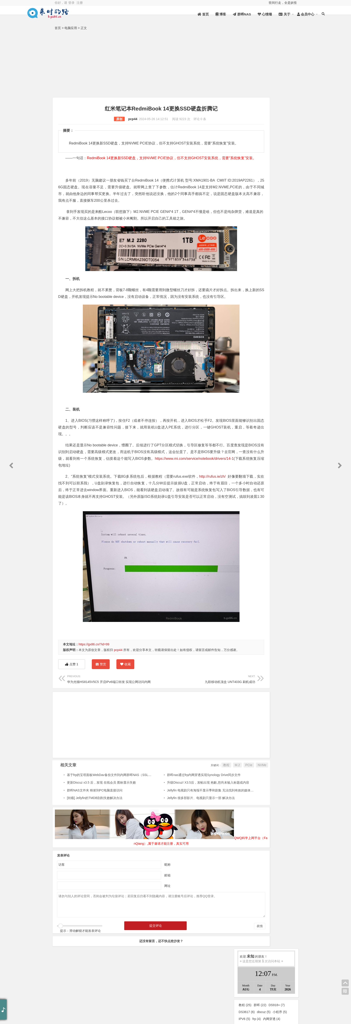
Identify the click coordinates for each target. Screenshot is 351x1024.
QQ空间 (274, 995)
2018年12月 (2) (280, 598)
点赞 (71, 703)
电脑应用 (70, 28)
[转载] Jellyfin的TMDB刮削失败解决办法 (94, 837)
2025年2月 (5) (252, 430)
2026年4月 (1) (252, 396)
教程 (188, 804)
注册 (80, 2)
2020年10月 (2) (252, 539)
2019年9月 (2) (280, 564)
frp (256, 167)
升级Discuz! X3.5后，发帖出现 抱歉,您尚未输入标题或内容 (190, 822)
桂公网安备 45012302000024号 (148, 1003)
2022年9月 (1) (280, 488)
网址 (148, 924)
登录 (71, 2)
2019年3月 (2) (252, 590)
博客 (190, 14)
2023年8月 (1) (252, 463)
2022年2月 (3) (252, 514)
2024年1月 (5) (280, 447)
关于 (254, 14)
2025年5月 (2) (252, 421)
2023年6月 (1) (280, 463)
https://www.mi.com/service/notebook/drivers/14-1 (108, 499)
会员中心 (275, 14)
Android (252, 249)
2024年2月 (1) (252, 447)
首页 (173, 14)
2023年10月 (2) (280, 455)
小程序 (280, 160)
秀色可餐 (280, 232)
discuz (264, 160)
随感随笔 (252, 274)
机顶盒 (268, 174)
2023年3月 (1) (280, 472)
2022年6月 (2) (252, 497)
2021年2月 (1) (252, 530)
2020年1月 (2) (280, 556)
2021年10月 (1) (252, 522)
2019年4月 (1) (280, 581)
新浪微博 (274, 1007)
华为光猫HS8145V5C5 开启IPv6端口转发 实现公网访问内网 (109, 718)
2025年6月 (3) (280, 413)
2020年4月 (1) (280, 547)
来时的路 (280, 223)
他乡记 (280, 265)
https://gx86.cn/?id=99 (94, 678)
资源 (70, 994)
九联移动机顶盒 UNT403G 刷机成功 (179, 718)
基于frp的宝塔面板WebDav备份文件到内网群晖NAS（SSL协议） (112, 814)
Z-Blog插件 (249, 174)
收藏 (125, 703)
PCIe (210, 804)
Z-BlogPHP (200, 1003)
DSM (266, 195)
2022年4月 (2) (252, 505)
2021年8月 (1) (280, 522)
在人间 (252, 232)
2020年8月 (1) (280, 539)
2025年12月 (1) (252, 405)
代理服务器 (249, 201)
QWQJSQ (145, 994)
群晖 (260, 153)
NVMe (223, 804)
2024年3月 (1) (280, 438)
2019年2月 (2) (280, 590)
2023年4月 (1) (252, 472)
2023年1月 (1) (280, 480)
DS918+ (277, 153)
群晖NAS (212, 14)
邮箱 (148, 913)
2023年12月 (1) (252, 455)
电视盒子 (247, 188)
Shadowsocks (251, 181)
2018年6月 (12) (252, 623)
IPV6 (244, 167)
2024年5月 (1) (252, 438)
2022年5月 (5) (280, 497)
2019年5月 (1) (252, 581)
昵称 (148, 903)
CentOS (285, 174)
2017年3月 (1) (280, 623)
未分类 (252, 223)
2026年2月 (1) (280, 396)
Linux (252, 257)
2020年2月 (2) (252, 556)
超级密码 (266, 188)
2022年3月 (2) (280, 505)
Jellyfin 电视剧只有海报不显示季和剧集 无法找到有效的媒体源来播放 (197, 829)
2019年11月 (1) (252, 564)
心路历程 (252, 265)
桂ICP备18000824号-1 (103, 1003)
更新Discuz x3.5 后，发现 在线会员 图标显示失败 (101, 822)
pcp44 (113, 119)
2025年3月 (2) (280, 421)
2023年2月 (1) (252, 480)
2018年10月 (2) (252, 606)
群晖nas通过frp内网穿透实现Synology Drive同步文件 (185, 814)
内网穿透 (271, 167)
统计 (105, 994)
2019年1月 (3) (252, 598)
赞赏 (101, 704)
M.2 (198, 804)
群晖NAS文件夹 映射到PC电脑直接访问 (94, 829)
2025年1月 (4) (280, 430)
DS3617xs (248, 195)
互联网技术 (252, 240)
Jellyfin (285, 188)
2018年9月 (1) (280, 606)
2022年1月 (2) (280, 514)
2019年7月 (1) (252, 573)
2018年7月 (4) (280, 615)
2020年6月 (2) (252, 547)
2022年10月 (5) (252, 488)
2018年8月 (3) (252, 615)
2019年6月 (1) (280, 573)
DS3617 (247, 160)
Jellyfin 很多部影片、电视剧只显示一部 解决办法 (182, 837)
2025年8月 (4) (252, 413)
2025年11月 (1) (280, 405)
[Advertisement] (175, 65)
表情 (221, 964)
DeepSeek (280, 249)
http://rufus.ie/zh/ (211, 510)
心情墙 (234, 14)
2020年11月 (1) (280, 530)
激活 (270, 181)
